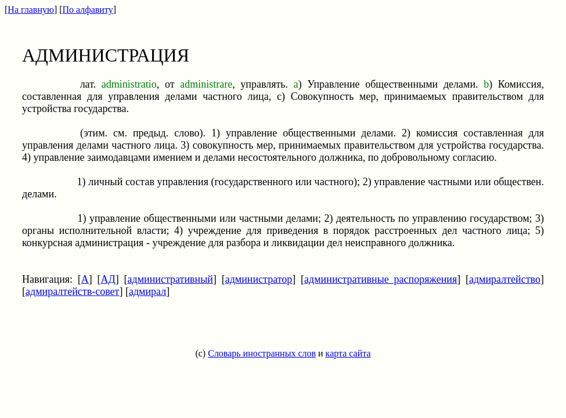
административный (170, 279)
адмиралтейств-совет (72, 291)
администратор (259, 279)
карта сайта (348, 353)
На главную (31, 10)
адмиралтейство (504, 279)
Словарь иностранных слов (262, 353)
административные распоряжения (380, 279)
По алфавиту (88, 10)
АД (108, 279)
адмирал (147, 291)
